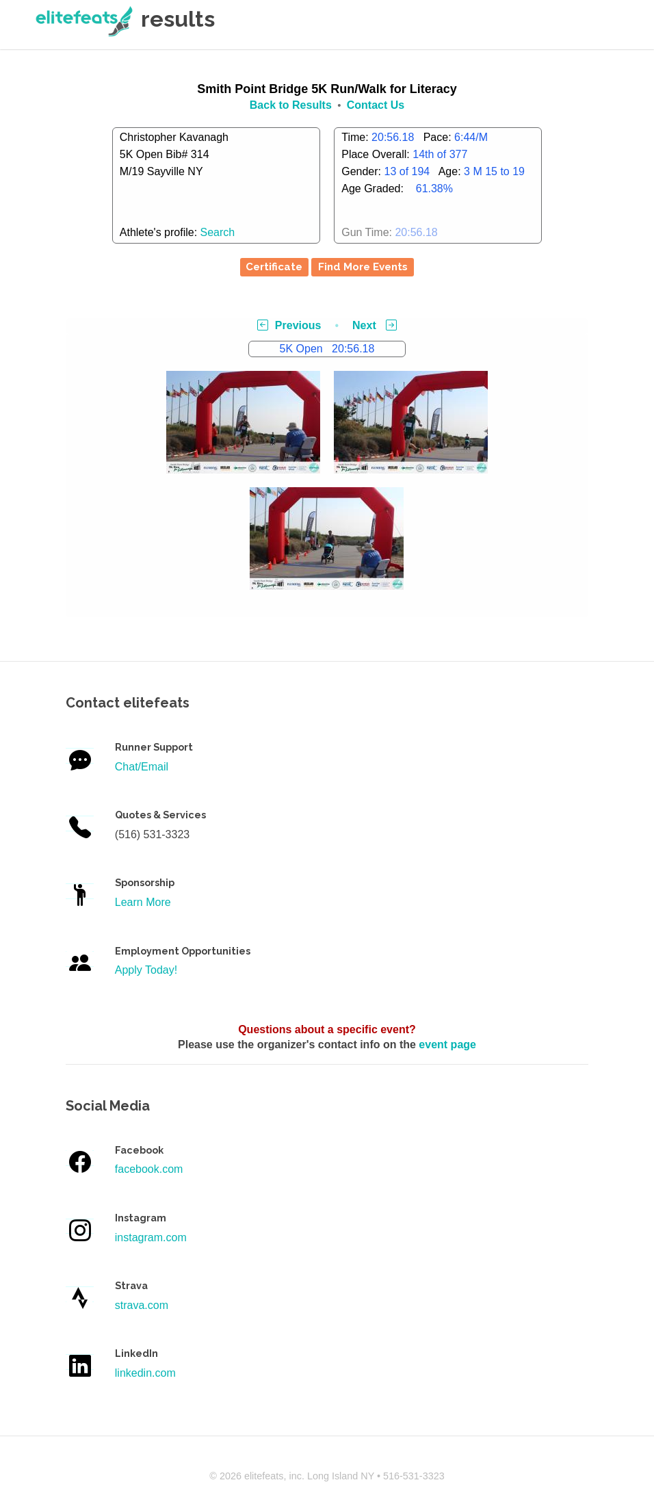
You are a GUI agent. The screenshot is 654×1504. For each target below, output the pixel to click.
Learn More (143, 902)
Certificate (274, 267)
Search (217, 232)
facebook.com (149, 1169)
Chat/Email (141, 767)
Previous (289, 325)
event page (447, 1044)
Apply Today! (146, 970)
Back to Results (291, 105)
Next (374, 325)
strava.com (141, 1305)
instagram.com (151, 1237)
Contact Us (375, 105)
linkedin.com (145, 1373)
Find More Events (363, 267)
